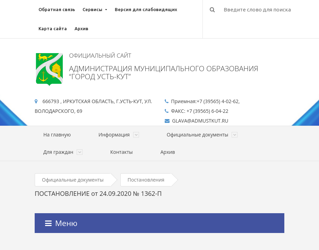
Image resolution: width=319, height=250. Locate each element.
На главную (57, 134)
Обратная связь (56, 9)
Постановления (146, 179)
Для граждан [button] (63, 152)
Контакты (121, 152)
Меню (61, 223)
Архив (81, 28)
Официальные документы (73, 179)
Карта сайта (52, 28)
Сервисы (92, 9)
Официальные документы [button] (202, 134)
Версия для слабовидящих (146, 9)
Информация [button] (118, 134)
